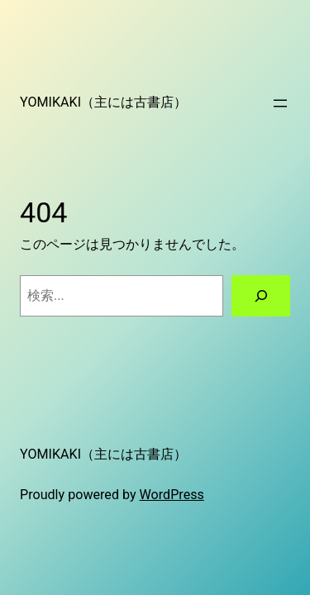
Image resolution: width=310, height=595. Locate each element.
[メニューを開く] (280, 103)
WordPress (172, 494)
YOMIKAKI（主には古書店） (103, 102)
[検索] (260, 296)
